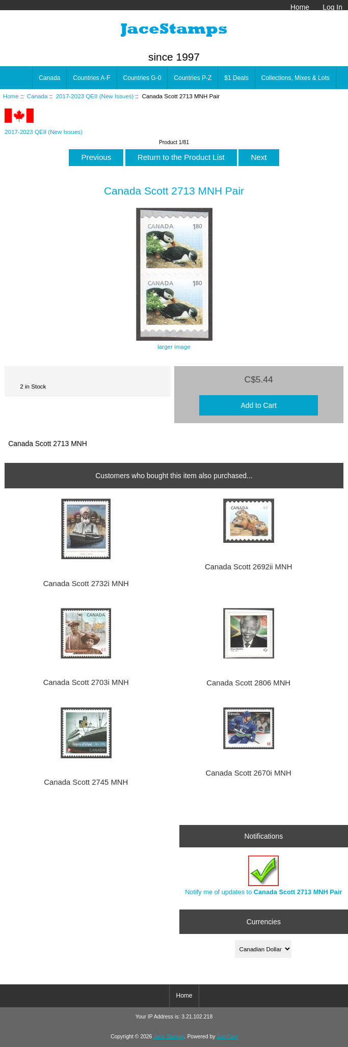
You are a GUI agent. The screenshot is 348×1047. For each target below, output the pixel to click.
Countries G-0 (142, 77)
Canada (37, 96)
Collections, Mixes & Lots (295, 77)
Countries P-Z (192, 77)
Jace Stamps (168, 1036)
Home (299, 7)
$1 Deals (236, 77)
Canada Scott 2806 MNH (248, 683)
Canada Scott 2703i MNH (86, 682)
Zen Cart (227, 1036)
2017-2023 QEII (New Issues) (95, 96)
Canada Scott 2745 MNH (86, 782)
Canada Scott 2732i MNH (86, 584)
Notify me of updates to (263, 876)
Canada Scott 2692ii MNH (248, 567)
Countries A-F (91, 77)
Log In (332, 7)
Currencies (264, 922)
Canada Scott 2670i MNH (248, 773)
